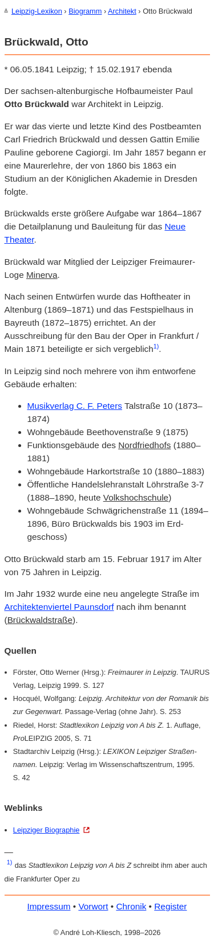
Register (170, 906)
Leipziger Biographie (46, 829)
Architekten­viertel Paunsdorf (59, 606)
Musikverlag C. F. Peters (74, 405)
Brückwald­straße (39, 619)
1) (156, 345)
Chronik (131, 906)
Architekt (122, 11)
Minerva (42, 274)
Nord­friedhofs (144, 444)
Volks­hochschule (135, 497)
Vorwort (93, 906)
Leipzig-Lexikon (36, 11)
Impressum (49, 906)
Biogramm (85, 11)
